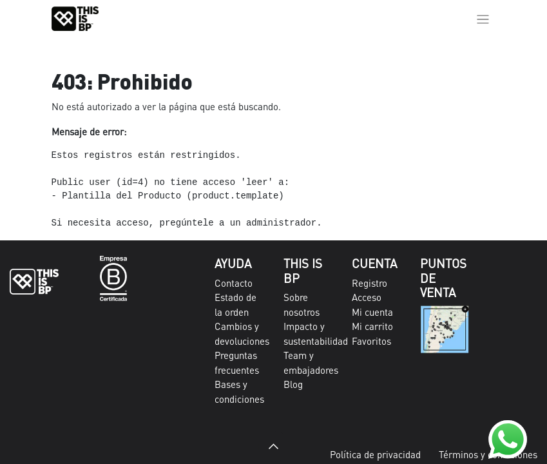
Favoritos (371, 340)
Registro (369, 282)
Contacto (234, 282)
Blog (293, 384)
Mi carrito (372, 326)
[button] (273, 446)
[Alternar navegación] (483, 18)
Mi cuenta (372, 311)
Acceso (366, 297)
